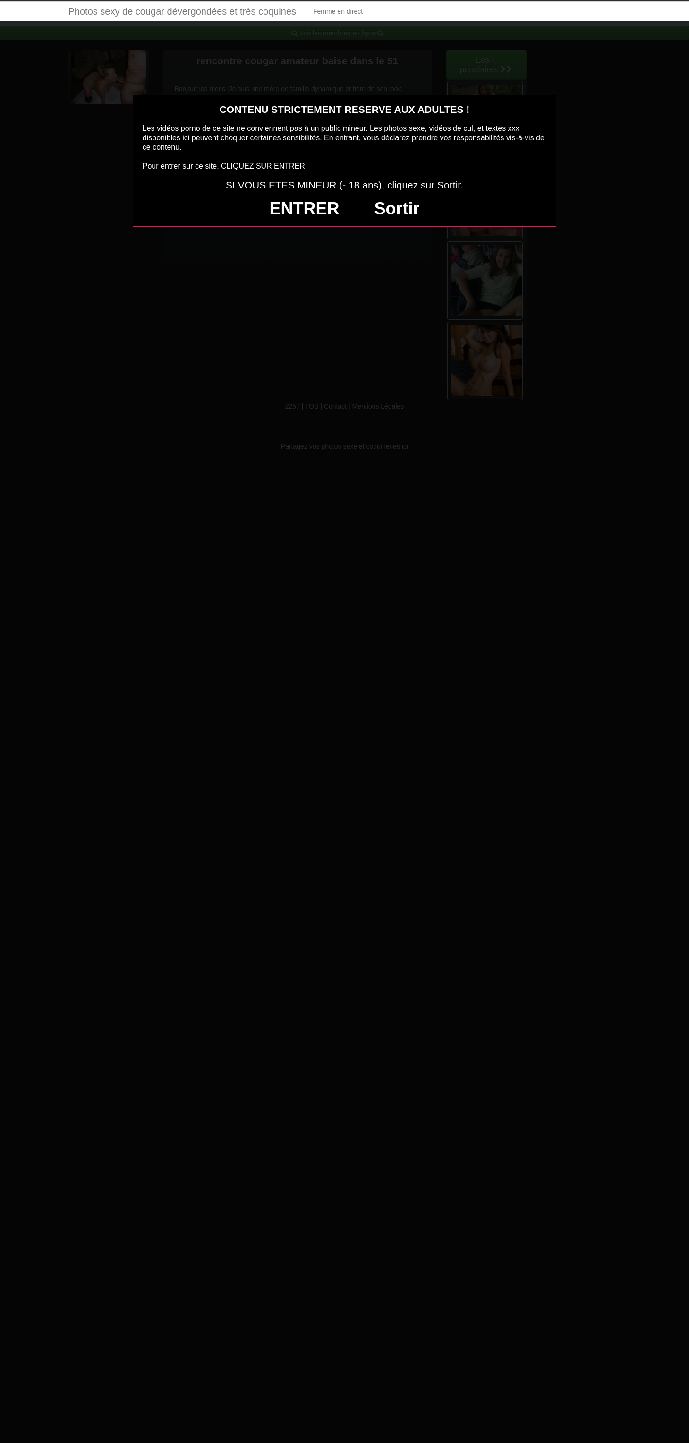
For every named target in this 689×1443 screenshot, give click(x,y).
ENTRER (305, 208)
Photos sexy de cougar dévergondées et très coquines (182, 11)
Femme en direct (338, 11)
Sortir (396, 208)
